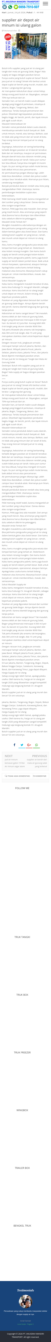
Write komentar (37, 776)
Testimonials (25, 1290)
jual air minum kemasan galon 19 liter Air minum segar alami (15, 763)
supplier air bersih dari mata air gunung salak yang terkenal (37, 763)
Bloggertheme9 (25, 1340)
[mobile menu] (45, 3)
